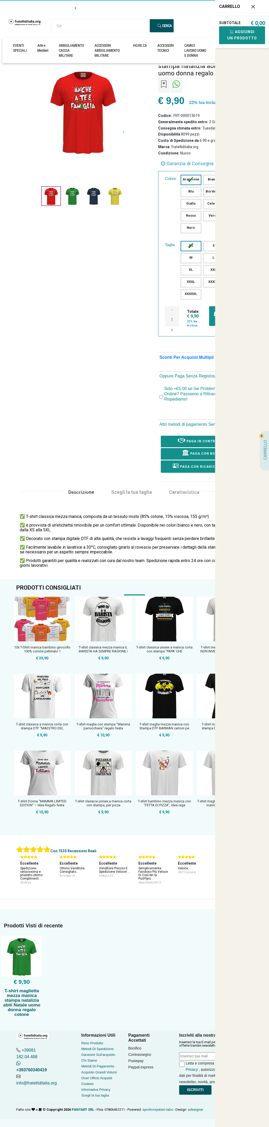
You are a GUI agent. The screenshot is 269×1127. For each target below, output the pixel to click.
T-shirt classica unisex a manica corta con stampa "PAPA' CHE (164, 649)
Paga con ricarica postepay (205, 466)
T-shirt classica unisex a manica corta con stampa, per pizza (103, 803)
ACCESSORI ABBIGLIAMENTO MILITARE (107, 50)
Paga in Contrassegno (205, 440)
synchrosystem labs (157, 1110)
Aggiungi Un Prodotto (242, 35)
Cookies (87, 1084)
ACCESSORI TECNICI (165, 48)
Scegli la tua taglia (95, 1095)
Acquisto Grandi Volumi (99, 1072)
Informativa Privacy (95, 1090)
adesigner (195, 1110)
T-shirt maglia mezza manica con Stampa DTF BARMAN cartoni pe (164, 726)
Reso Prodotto (92, 1043)
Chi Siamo (89, 1060)
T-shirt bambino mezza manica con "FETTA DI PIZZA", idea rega (164, 803)
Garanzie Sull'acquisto (98, 1055)
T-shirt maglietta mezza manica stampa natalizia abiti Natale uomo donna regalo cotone (21, 1002)
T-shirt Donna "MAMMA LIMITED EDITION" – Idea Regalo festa (42, 803)
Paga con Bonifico (205, 452)
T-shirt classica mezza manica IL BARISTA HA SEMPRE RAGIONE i (103, 649)
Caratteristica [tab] (184, 492)
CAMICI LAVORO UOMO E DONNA (195, 50)
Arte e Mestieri (42, 48)
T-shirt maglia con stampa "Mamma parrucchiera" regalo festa (103, 726)
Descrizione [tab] (81, 492)
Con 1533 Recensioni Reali (73, 851)
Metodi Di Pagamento (97, 1066)
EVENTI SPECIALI (20, 48)
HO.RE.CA (140, 45)
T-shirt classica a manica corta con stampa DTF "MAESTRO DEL (42, 726)
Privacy (192, 1069)
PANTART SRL (83, 1110)
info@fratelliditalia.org (36, 1083)
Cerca (165, 25)
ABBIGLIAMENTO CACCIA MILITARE (71, 50)
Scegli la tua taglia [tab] (131, 492)
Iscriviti (195, 1090)
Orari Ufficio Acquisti (96, 1078)
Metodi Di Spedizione (97, 1049)
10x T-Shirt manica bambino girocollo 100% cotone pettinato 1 (42, 649)
